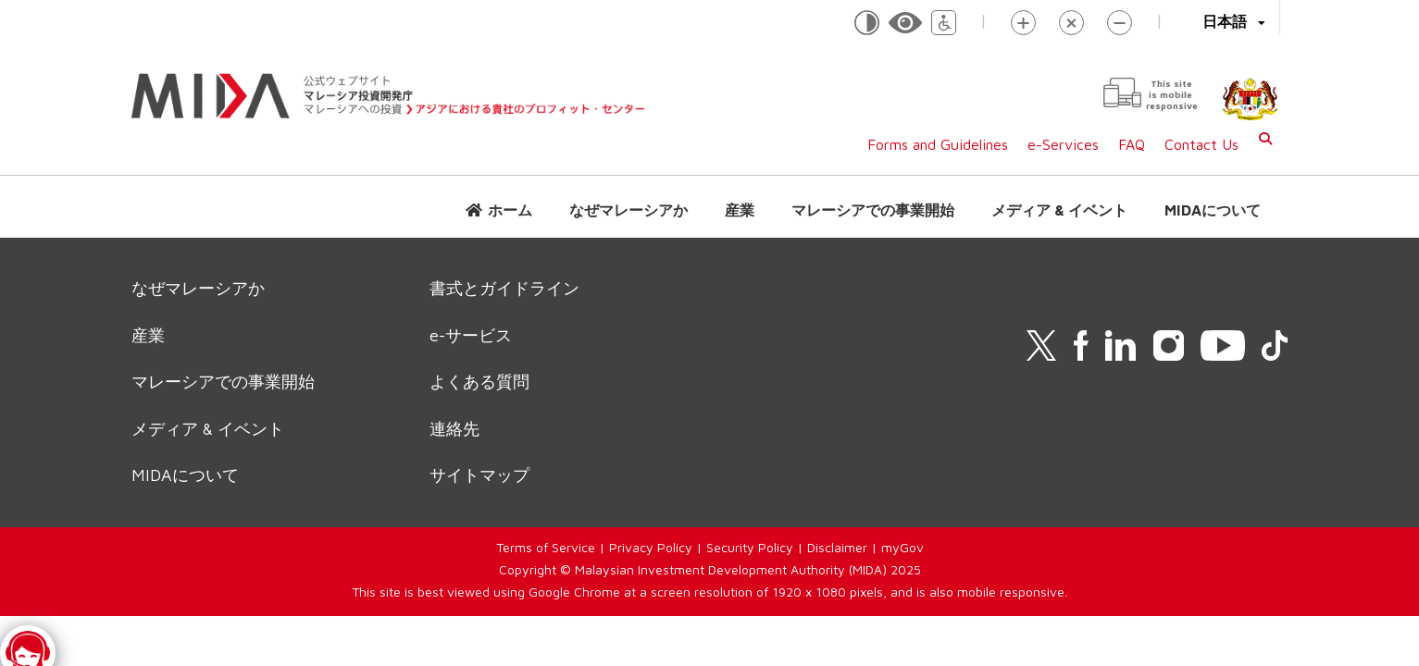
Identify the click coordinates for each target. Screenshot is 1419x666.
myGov (902, 547)
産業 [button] (739, 210)
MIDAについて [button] (1212, 210)
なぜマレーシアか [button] (628, 210)
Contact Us (1201, 144)
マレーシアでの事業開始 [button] (872, 210)
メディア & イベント (1059, 210)
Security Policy (749, 547)
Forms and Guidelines (937, 144)
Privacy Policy (650, 547)
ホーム (510, 210)
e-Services (1063, 144)
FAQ (1131, 144)
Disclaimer (837, 547)
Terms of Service (545, 547)
